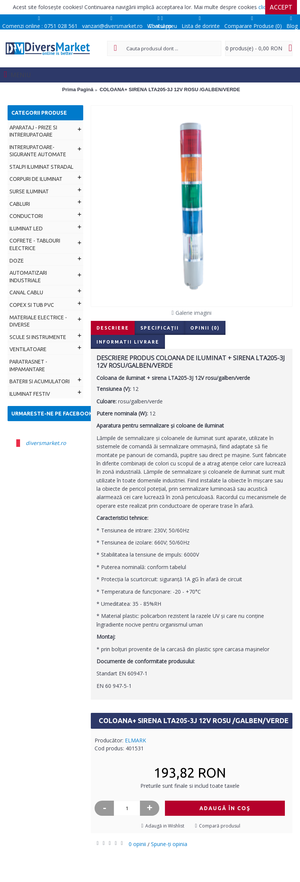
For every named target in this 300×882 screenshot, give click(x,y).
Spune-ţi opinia (169, 844)
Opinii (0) (205, 327)
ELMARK (135, 740)
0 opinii (137, 844)
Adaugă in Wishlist (164, 826)
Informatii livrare (127, 341)
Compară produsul (219, 826)
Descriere (112, 327)
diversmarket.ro (46, 442)
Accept (281, 7)
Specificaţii (159, 327)
